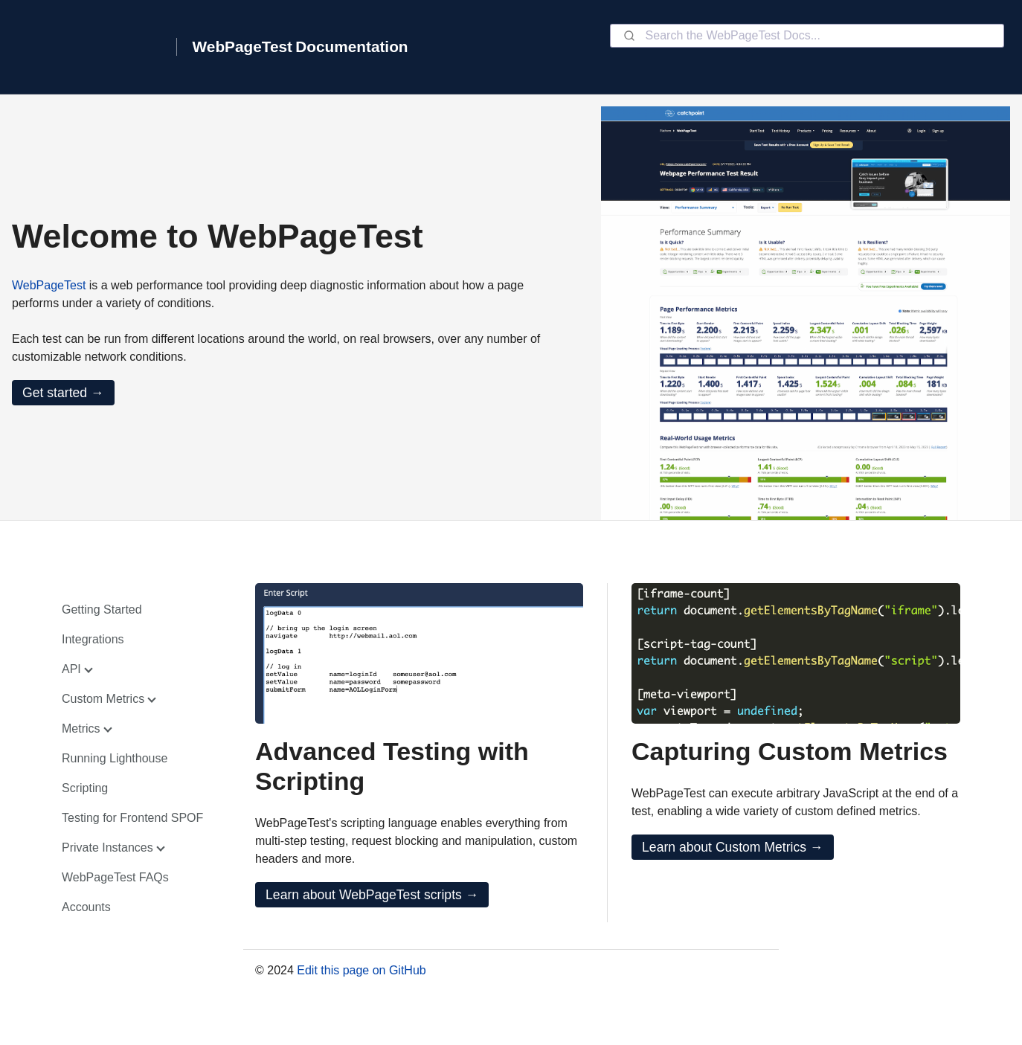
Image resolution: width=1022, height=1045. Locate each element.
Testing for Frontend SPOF (132, 817)
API (71, 669)
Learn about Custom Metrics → (732, 847)
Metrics (81, 728)
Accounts (86, 907)
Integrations (93, 639)
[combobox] (807, 36)
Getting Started (102, 609)
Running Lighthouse (114, 758)
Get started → (63, 392)
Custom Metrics (103, 698)
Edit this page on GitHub (361, 970)
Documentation (351, 46)
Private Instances (107, 847)
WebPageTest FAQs (115, 877)
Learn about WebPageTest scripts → (372, 894)
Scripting (85, 788)
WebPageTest (242, 46)
